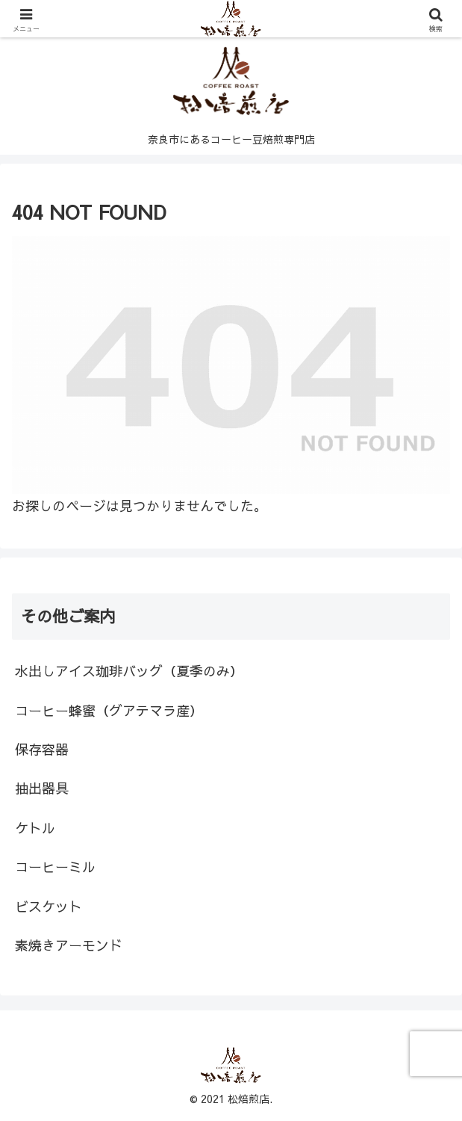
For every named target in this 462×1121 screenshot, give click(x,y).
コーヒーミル (55, 866)
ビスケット (48, 906)
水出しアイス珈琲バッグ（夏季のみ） (129, 670)
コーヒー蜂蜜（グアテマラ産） (109, 710)
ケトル (35, 827)
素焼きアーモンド (68, 945)
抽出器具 (42, 788)
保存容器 (42, 749)
